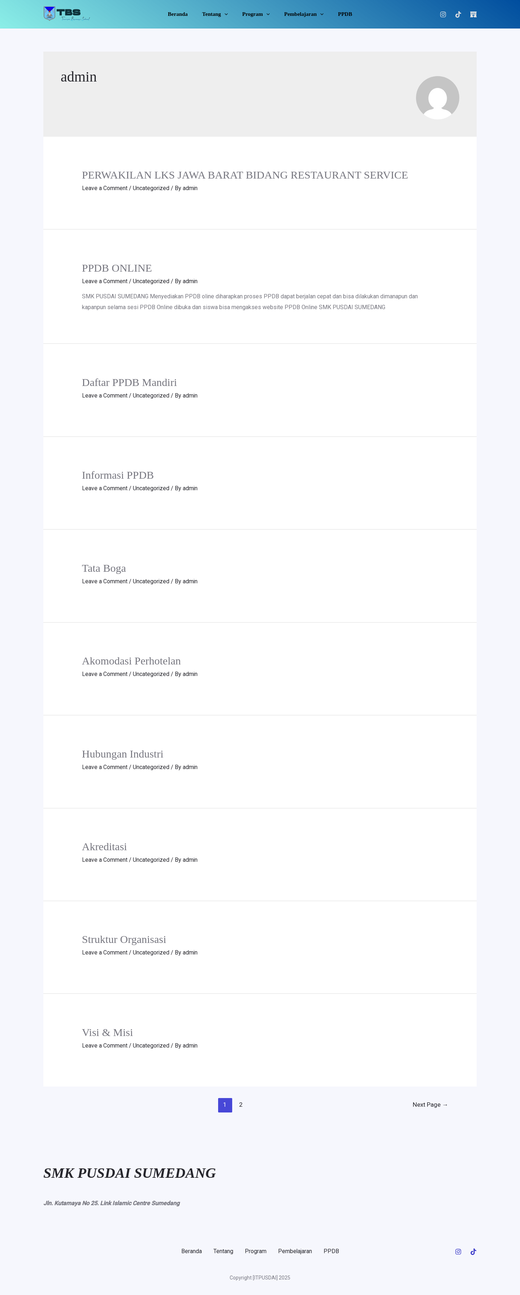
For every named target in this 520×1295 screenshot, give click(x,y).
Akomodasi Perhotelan (131, 660)
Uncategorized (151, 188)
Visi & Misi (107, 1031)
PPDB (338, 14)
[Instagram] (443, 14)
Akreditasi (104, 845)
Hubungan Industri (123, 753)
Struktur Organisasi (124, 938)
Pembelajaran (300, 14)
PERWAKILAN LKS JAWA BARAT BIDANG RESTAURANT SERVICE (245, 175)
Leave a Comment (104, 188)
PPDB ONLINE (117, 268)
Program (256, 14)
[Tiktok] (458, 14)
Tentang (218, 14)
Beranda (185, 14)
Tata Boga (104, 567)
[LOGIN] (473, 14)
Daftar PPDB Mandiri (129, 382)
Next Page (430, 1103)
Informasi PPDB (118, 474)
